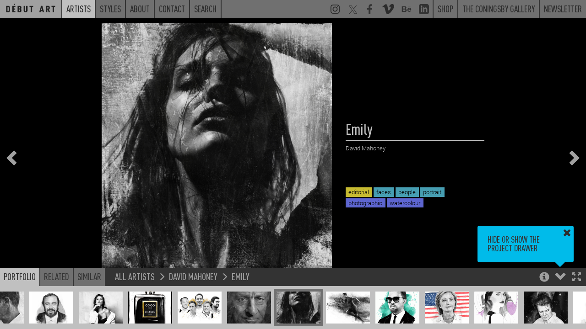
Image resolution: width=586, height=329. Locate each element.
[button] (576, 277)
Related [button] (56, 276)
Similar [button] (89, 276)
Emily (241, 276)
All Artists (135, 276)
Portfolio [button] (20, 276)
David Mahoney (193, 276)
